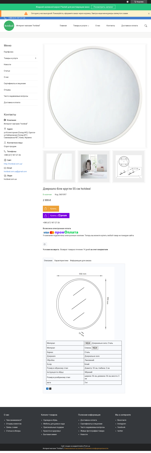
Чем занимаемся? (14, 420)
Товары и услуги (80, 26)
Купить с (58, 215)
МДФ (88, 343)
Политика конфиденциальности (96, 448)
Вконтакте (122, 420)
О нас (97, 26)
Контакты (111, 26)
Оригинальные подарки (53, 427)
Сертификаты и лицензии (15, 83)
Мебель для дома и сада (54, 424)
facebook (121, 427)
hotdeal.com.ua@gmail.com (15, 171)
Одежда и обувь (50, 420)
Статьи (7, 71)
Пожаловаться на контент (73, 448)
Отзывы (7, 90)
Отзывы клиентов (13, 424)
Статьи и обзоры (13, 431)
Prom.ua (87, 446)
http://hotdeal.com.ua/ (13, 164)
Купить (53, 209)
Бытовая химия (50, 434)
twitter (120, 431)
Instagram (122, 424)
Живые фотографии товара (92, 431)
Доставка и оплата (129, 26)
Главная (63, 26)
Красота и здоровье (52, 431)
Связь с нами (12, 427)
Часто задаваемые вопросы (16, 96)
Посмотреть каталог (103, 7)
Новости (7, 64)
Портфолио (8, 52)
